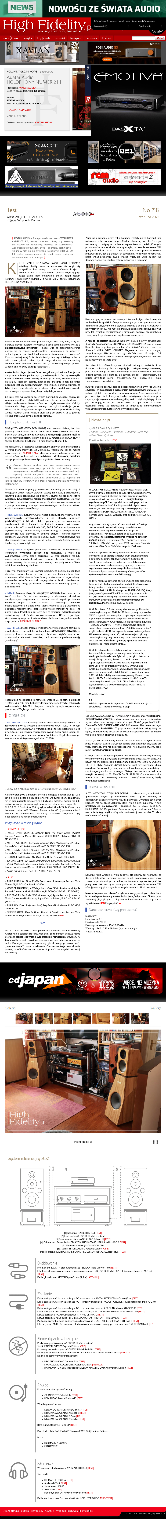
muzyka (28, 38)
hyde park (75, 38)
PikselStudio (160, 1513)
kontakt (106, 38)
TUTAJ (62, 915)
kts (91, 1511)
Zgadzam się (101, 26)
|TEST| (99, 1233)
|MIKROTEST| (106, 1498)
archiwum (91, 38)
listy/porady (43, 38)
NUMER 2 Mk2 (30, 453)
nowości (60, 38)
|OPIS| (106, 1249)
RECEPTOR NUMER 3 (31, 621)
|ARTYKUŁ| (93, 1277)
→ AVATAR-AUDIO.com (19, 109)
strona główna (10, 38)
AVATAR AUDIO (27, 87)
